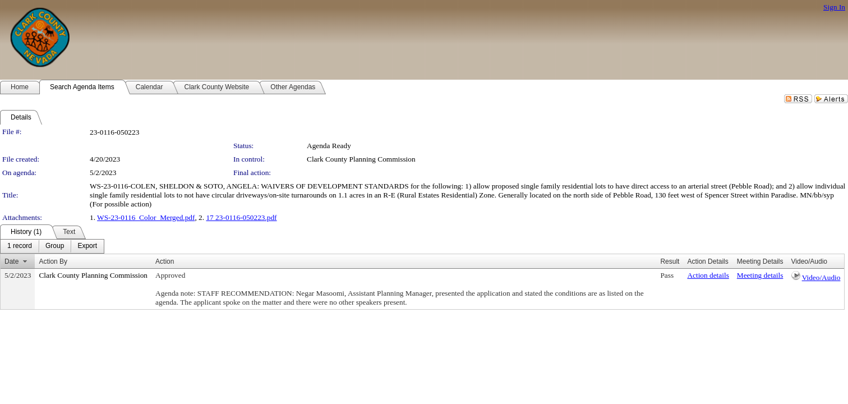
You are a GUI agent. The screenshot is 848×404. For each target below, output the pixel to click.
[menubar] (52, 246)
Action (164, 261)
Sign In (834, 7)
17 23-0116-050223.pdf (241, 217)
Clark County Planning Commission (361, 159)
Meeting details (760, 275)
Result (669, 261)
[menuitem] (20, 246)
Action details (708, 275)
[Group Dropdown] (55, 246)
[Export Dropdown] (87, 246)
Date (11, 261)
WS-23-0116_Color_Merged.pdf (146, 217)
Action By (53, 261)
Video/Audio (821, 277)
